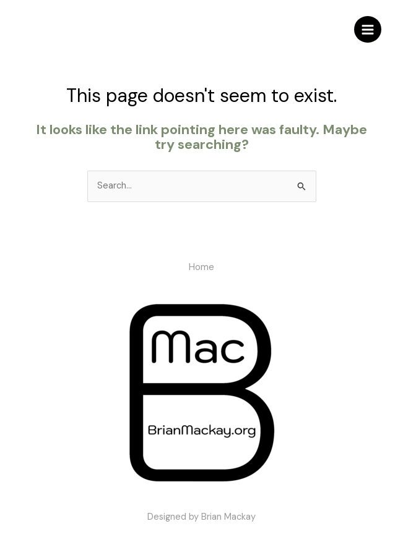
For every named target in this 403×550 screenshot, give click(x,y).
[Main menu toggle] (367, 29)
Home (201, 267)
